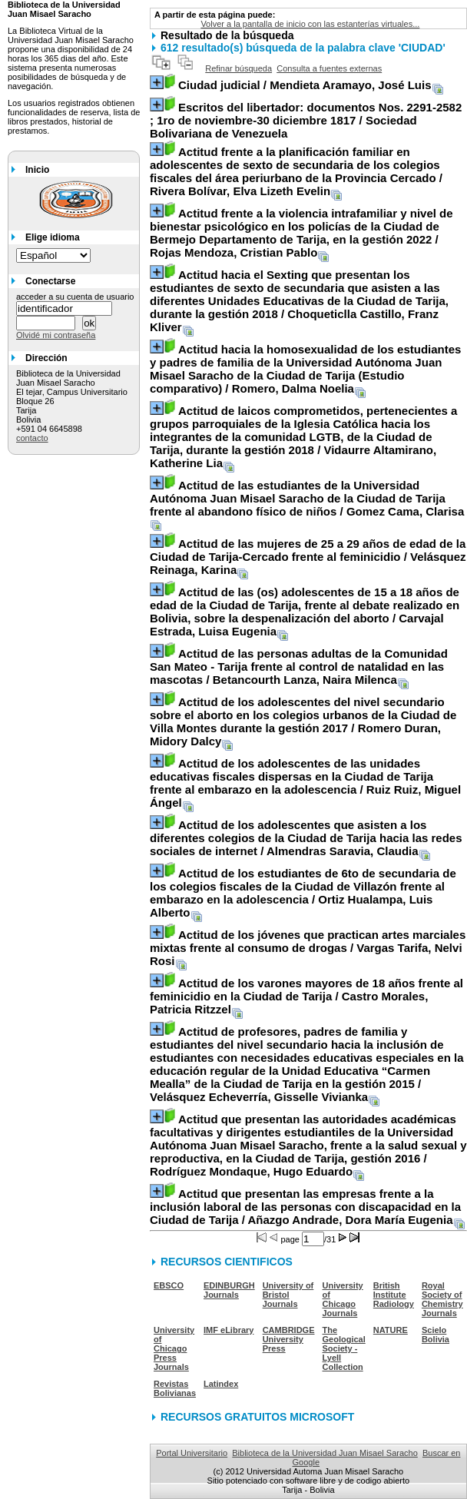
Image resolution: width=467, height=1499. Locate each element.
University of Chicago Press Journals (174, 1348)
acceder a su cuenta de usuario (75, 296)
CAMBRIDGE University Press (289, 1339)
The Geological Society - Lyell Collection (344, 1348)
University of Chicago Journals (343, 1299)
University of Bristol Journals (288, 1294)
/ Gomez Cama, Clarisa (307, 498)
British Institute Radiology (393, 1294)
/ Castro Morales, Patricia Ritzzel (306, 996)
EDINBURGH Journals (229, 1290)
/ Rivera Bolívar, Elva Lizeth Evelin (296, 171)
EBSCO (169, 1285)
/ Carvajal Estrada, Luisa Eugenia (304, 611)
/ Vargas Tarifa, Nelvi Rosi (307, 947)
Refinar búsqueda (238, 68)
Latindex (221, 1383)
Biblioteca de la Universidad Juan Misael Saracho (325, 1453)
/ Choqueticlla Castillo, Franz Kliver (299, 300)
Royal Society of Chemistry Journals (442, 1299)
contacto (32, 438)
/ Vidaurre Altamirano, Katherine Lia (303, 436)
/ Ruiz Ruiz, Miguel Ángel (305, 783)
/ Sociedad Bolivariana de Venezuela (306, 120)
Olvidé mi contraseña (55, 335)
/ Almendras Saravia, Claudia (306, 837)
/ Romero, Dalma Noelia (305, 369)
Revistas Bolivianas (175, 1388)
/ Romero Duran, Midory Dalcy (303, 721)
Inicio (37, 169)
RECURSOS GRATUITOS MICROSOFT (257, 1417)
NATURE (390, 1330)
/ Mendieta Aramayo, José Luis (305, 84)
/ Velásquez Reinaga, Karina (308, 556)
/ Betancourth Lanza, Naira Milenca (299, 666)
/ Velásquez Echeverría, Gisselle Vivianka (307, 1064)
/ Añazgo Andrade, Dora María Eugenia (305, 1206)
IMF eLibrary (228, 1330)
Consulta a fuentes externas (329, 68)
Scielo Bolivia (435, 1334)
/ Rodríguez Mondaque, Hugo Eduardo (308, 1145)
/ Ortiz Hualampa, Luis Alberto (303, 893)
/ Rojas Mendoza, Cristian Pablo (301, 233)
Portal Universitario (191, 1453)
